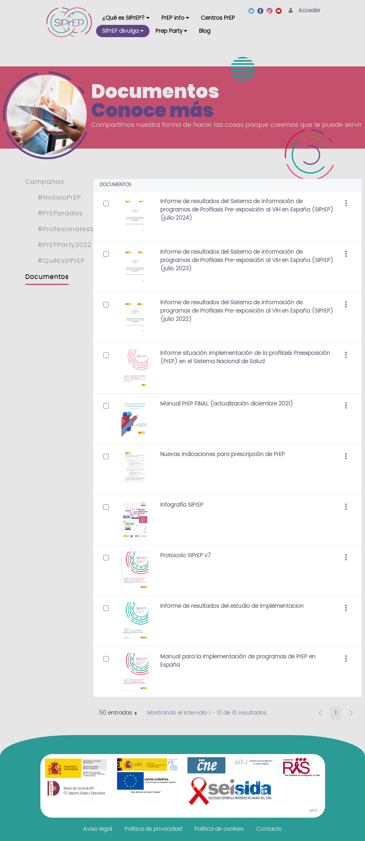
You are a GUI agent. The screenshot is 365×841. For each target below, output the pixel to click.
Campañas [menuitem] (44, 182)
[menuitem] (125, 18)
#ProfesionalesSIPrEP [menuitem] (74, 229)
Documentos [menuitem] (47, 277)
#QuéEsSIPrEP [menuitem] (61, 261)
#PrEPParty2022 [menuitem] (64, 245)
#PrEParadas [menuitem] (60, 213)
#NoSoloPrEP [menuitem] (59, 197)
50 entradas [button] (121, 713)
